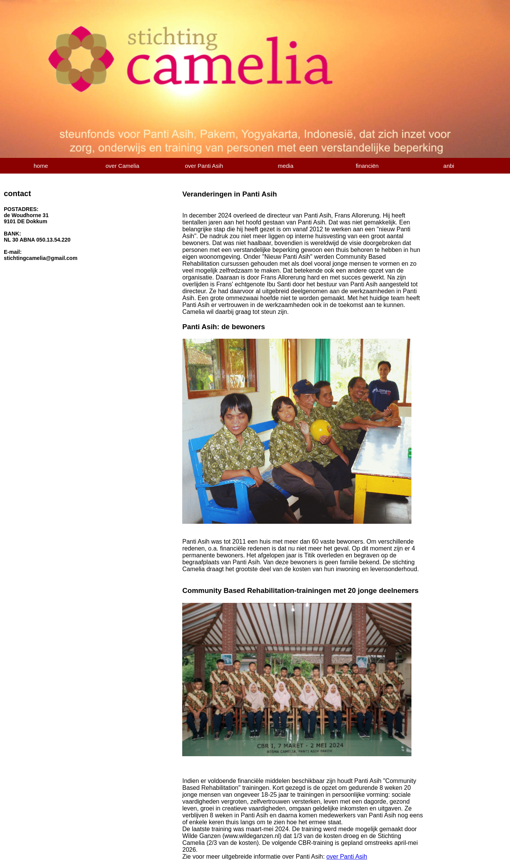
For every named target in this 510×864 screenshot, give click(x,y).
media (285, 165)
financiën (367, 165)
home (41, 165)
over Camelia (122, 165)
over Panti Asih (204, 165)
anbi (449, 165)
